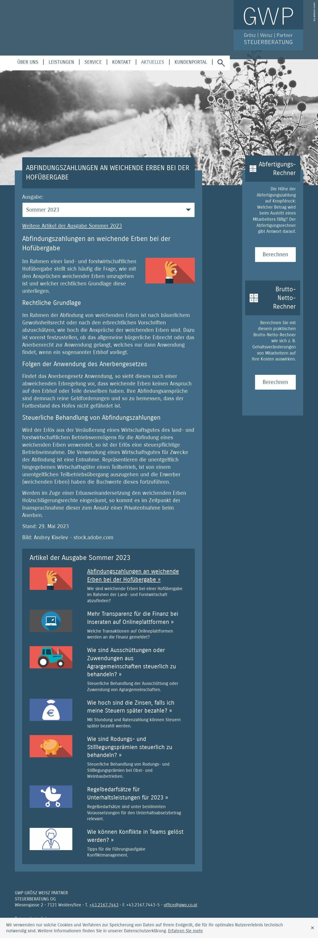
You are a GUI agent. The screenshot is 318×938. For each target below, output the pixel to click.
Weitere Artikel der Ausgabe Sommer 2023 (72, 226)
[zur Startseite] (268, 25)
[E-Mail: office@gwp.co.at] (180, 905)
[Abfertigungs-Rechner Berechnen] (275, 254)
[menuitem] (28, 62)
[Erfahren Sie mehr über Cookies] (185, 931)
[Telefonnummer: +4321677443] (104, 905)
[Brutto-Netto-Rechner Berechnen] (275, 382)
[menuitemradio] (121, 62)
